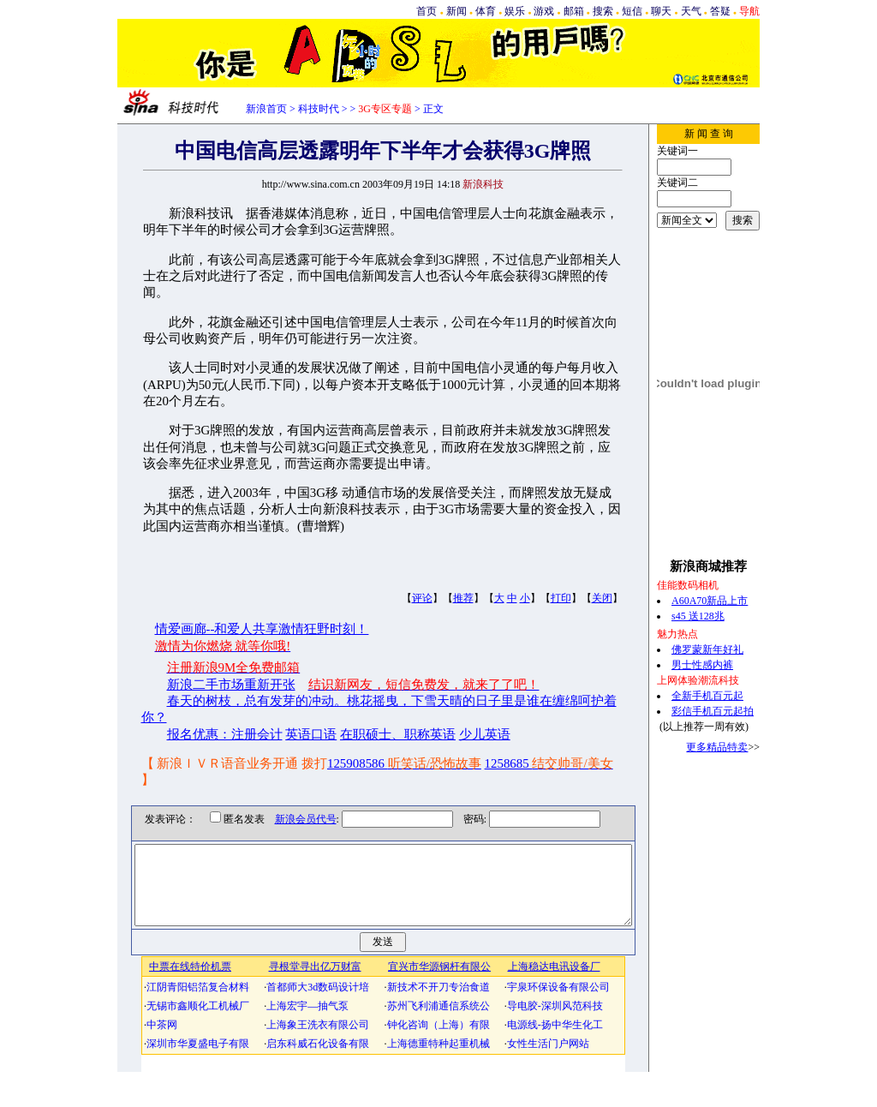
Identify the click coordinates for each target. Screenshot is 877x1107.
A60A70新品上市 (709, 601)
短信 (632, 11)
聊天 (661, 11)
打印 (561, 598)
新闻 (456, 11)
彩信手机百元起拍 (712, 711)
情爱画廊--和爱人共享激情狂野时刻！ (262, 629)
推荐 (463, 598)
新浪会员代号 (293, 819)
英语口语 (311, 734)
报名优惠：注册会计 (225, 734)
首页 (426, 11)
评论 (422, 598)
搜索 (603, 11)
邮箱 (574, 11)
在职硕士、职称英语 (398, 734)
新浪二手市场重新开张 (231, 684)
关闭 (602, 598)
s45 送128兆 (698, 616)
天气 (691, 11)
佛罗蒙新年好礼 (707, 649)
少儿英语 (484, 734)
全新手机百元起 (707, 696)
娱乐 (514, 11)
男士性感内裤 (702, 665)
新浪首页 (266, 109)
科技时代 (318, 109)
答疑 (720, 11)
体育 (485, 11)
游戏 (544, 11)
